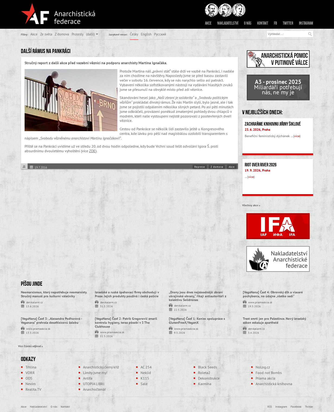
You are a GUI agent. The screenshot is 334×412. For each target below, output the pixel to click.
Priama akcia (265, 378)
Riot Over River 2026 (260, 165)
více (297, 136)
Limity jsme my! (95, 372)
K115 (145, 378)
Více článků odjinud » (30, 346)
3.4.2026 (253, 332)
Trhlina (31, 367)
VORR (30, 372)
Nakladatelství (227, 23)
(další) (90, 34)
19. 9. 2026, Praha (257, 170)
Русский (160, 34)
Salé (144, 383)
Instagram (306, 23)
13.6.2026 (32, 305)
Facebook (296, 406)
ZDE (92, 151)
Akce (208, 23)
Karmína (204, 383)
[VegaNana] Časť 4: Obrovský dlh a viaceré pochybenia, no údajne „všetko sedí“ (273, 294)
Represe (199, 166)
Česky (134, 34)
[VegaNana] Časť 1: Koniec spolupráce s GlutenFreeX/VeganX (197, 321)
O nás (247, 23)
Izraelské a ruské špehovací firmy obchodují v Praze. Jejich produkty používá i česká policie (127, 294)
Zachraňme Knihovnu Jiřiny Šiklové (273, 124)
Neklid (146, 372)
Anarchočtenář (94, 389)
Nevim (31, 383)
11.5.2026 (106, 335)
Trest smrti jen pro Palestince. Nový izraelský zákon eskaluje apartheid (274, 321)
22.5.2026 (180, 309)
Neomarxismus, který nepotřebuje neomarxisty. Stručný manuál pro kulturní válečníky (54, 294)
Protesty (78, 34)
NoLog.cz (263, 367)
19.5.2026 (254, 305)
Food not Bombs (269, 372)
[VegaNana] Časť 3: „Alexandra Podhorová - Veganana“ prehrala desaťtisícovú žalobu (51, 321)
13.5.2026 (32, 332)
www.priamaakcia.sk (260, 302)
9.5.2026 (179, 332)
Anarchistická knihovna (274, 383)
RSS (269, 406)
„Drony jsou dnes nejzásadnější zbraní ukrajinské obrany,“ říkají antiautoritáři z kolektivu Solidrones (197, 296)
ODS (29, 378)
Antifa (87, 378)
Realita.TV (33, 389)
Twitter (288, 23)
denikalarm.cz (34, 302)
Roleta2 (204, 372)
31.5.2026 (106, 305)
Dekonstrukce (209, 378)
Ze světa (46, 34)
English (146, 34)
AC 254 (146, 367)
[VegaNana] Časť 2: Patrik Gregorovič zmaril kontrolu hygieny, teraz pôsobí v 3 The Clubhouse (126, 323)
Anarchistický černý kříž (101, 367)
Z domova (62, 34)
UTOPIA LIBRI (93, 383)
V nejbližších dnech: (262, 112)
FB (275, 23)
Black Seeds (207, 367)
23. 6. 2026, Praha (257, 129)
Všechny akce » (251, 205)
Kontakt (262, 23)
